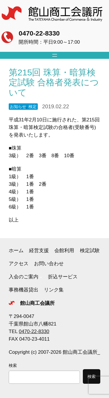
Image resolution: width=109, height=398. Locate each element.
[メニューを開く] (54, 55)
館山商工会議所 (37, 303)
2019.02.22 (55, 106)
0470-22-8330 (39, 33)
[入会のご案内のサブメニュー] (41, 276)
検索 (13, 365)
